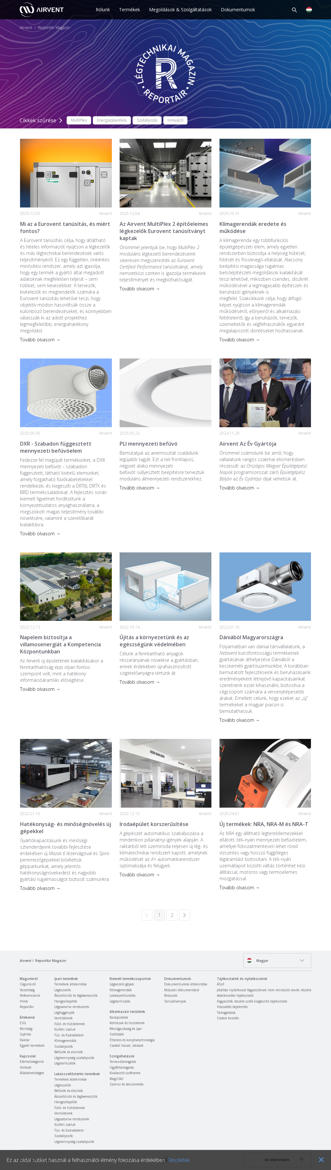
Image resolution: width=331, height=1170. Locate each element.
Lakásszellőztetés (122, 995)
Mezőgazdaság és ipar (126, 1028)
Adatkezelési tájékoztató (235, 995)
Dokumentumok (238, 9)
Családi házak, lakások (127, 1045)
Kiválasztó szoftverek (125, 1073)
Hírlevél (25, 1067)
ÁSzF (220, 984)
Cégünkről (28, 984)
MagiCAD (116, 1078)
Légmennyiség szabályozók (74, 1057)
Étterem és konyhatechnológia (132, 1040)
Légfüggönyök (64, 1012)
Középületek (119, 1017)
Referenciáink (30, 995)
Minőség (26, 1028)
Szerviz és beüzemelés (127, 1084)
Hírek (24, 1001)
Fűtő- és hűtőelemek (69, 1024)
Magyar (257, 960)
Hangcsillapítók (65, 1001)
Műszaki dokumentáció (181, 990)
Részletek (178, 1160)
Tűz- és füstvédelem (69, 1035)
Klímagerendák (65, 1040)
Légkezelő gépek (122, 984)
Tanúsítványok (175, 1001)
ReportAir (27, 1006)
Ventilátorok (63, 1018)
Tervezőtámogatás (123, 1061)
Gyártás (25, 1034)
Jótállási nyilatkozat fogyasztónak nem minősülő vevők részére (264, 990)
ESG (23, 1023)
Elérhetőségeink (32, 1061)
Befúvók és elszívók (68, 1052)
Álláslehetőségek (32, 1073)
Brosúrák (170, 995)
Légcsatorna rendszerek (71, 1006)
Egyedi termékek (32, 1045)
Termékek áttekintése (70, 984)
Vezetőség (27, 990)
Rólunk (103, 9)
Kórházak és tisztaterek (127, 1023)
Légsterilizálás (120, 1001)
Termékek (129, 9)
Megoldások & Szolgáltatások (180, 9)
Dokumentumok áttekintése (185, 984)
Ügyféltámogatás (122, 1067)
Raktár (25, 1040)
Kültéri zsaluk (65, 1029)
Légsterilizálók (65, 1063)
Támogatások (226, 1012)
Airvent (26, 28)
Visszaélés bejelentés (232, 1006)
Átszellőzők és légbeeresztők (76, 995)
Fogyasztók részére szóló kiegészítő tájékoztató (252, 1001)
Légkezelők (62, 990)
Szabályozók (63, 1046)
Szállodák (117, 1034)
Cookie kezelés (228, 1018)
